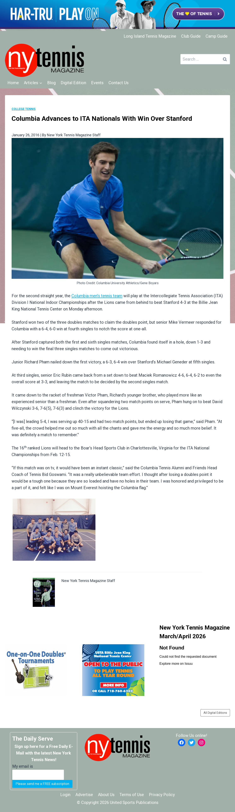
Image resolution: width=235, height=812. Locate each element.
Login (65, 794)
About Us (106, 794)
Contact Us (118, 82)
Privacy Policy (162, 794)
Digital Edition (73, 82)
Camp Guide (217, 36)
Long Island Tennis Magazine (150, 36)
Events (97, 82)
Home (13, 82)
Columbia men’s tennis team (96, 295)
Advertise (84, 794)
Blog (51, 82)
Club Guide (191, 36)
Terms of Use (131, 794)
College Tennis (24, 109)
